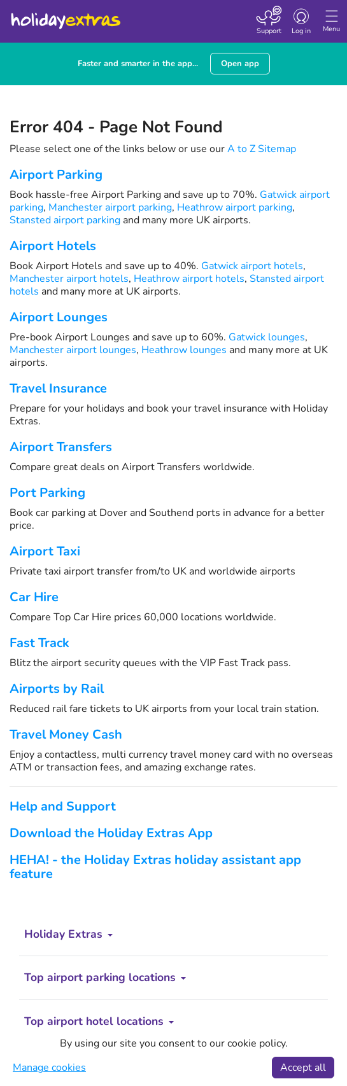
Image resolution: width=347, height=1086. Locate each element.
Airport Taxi (45, 551)
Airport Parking (56, 174)
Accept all (303, 1068)
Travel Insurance (58, 388)
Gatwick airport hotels (252, 266)
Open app (240, 63)
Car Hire (34, 597)
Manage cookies (49, 1067)
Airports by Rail (57, 688)
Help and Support (63, 806)
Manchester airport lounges (73, 350)
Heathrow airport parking (234, 207)
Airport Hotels (53, 245)
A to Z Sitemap (261, 149)
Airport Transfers (61, 447)
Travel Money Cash (66, 734)
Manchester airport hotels (69, 279)
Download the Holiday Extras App (111, 833)
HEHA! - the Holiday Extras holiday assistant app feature (155, 866)
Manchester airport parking (110, 207)
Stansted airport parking (65, 220)
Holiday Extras (65, 15)
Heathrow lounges (184, 350)
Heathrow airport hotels (189, 279)
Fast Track (39, 642)
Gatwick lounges (267, 337)
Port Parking (47, 492)
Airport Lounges (59, 317)
